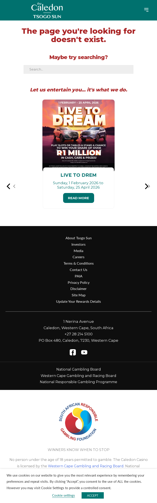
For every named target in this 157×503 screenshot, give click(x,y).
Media (78, 250)
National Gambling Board (78, 369)
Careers (78, 256)
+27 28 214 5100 (78, 334)
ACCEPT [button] (92, 495)
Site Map (79, 294)
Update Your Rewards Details (78, 301)
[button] (11, 186)
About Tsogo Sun (79, 237)
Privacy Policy (78, 282)
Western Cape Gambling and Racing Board (78, 376)
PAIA (78, 275)
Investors (78, 244)
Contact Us (78, 269)
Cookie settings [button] (63, 495)
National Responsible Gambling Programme (78, 382)
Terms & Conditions (79, 263)
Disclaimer (78, 288)
